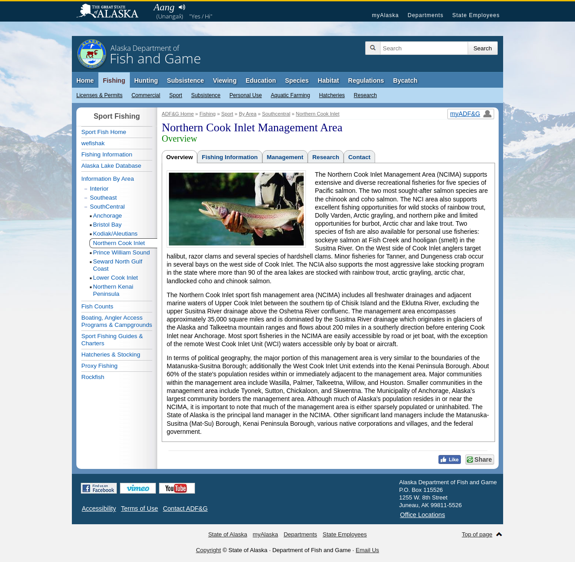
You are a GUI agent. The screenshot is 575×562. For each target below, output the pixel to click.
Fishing (114, 80)
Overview (179, 157)
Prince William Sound (121, 252)
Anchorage (107, 215)
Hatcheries (332, 95)
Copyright (208, 550)
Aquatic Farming (290, 95)
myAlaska (385, 15)
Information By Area (107, 178)
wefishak (93, 143)
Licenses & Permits (99, 95)
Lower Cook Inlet (115, 277)
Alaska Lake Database (111, 165)
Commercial (146, 95)
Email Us (367, 550)
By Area (248, 113)
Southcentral (276, 113)
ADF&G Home (178, 113)
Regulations (366, 80)
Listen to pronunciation (181, 7)
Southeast (103, 197)
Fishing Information (229, 157)
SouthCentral (107, 206)
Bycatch (405, 80)
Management (285, 157)
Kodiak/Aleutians (115, 233)
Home (85, 80)
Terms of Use (139, 508)
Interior (99, 188)
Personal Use (246, 95)
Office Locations (422, 514)
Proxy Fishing (99, 365)
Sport (175, 95)
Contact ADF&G (185, 508)
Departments (425, 15)
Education (261, 80)
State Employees (476, 15)
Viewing (225, 80)
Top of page (477, 534)
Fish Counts (97, 306)
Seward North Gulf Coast (117, 265)
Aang (164, 7)
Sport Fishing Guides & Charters (112, 340)
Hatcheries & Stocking (110, 354)
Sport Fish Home (103, 132)
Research (365, 95)
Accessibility (99, 508)
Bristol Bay (107, 224)
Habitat (328, 80)
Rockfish (92, 377)
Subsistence (205, 95)
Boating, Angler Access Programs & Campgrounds (116, 321)
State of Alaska (111, 12)
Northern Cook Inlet (318, 113)
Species (297, 80)
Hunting (146, 80)
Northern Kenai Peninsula (113, 290)
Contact (359, 157)
